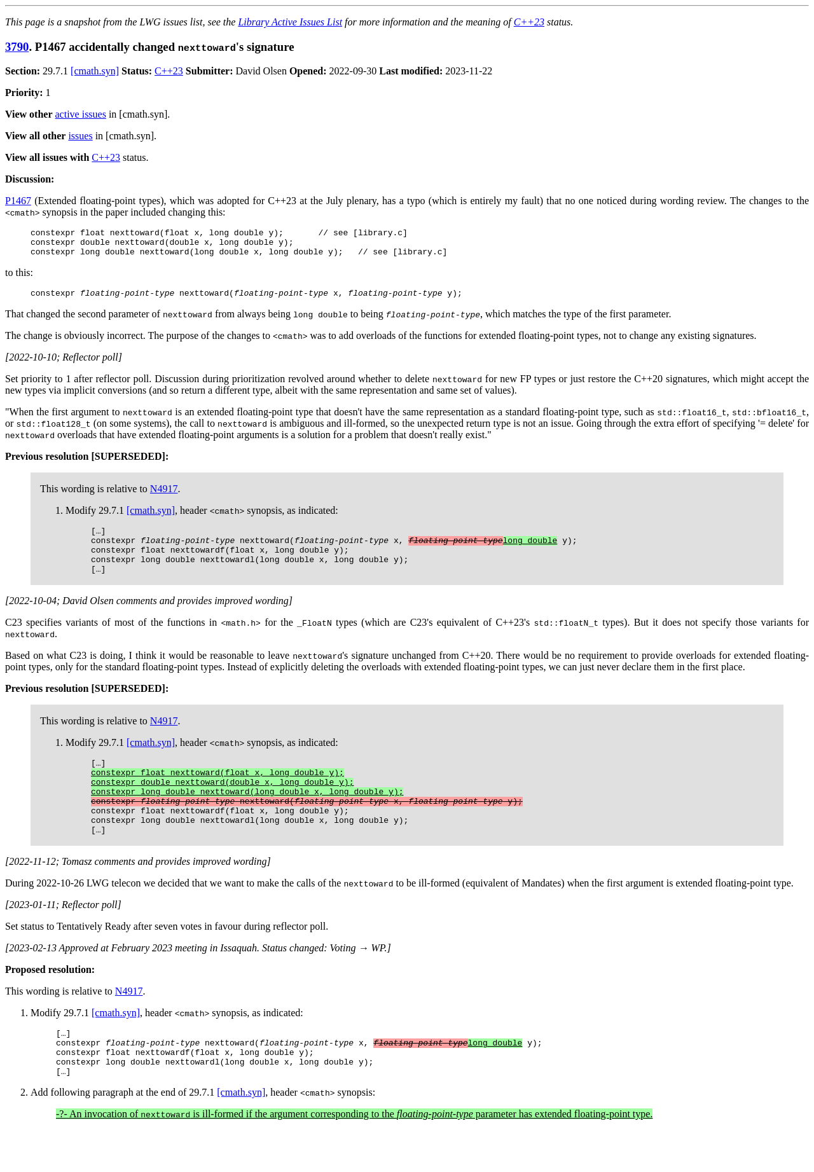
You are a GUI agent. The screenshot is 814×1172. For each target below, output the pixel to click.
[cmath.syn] (95, 70)
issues (80, 135)
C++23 (529, 22)
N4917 (164, 496)
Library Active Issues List (290, 22)
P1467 (18, 200)
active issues (80, 114)
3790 (17, 46)
